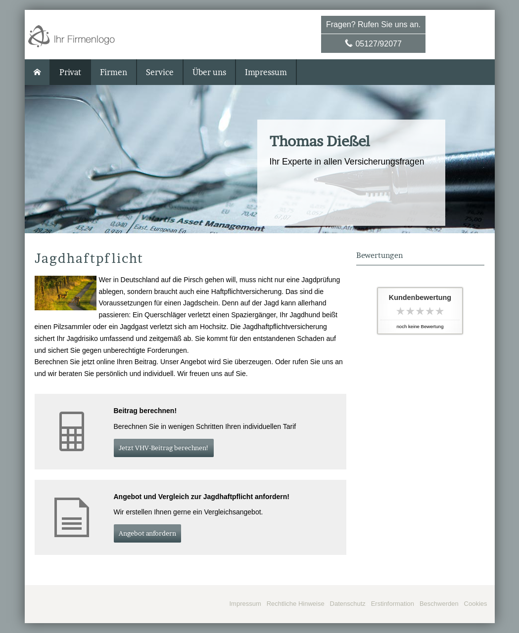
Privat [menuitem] (70, 72)
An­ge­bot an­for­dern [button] (147, 533)
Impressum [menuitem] (266, 72)
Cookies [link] (475, 603)
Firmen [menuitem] (113, 72)
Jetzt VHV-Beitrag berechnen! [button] (164, 448)
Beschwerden (439, 603)
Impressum (245, 603)
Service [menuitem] (160, 72)
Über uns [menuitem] (209, 72)
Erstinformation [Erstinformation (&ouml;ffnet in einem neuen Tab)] (392, 603)
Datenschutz (348, 603)
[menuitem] (37, 72)
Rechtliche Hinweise (296, 603)
